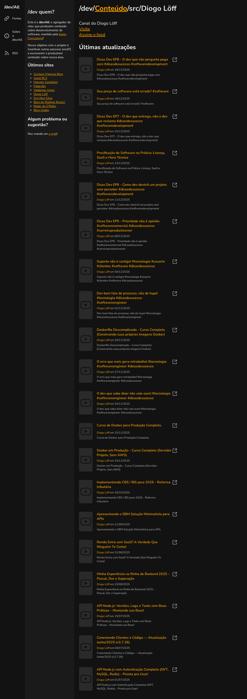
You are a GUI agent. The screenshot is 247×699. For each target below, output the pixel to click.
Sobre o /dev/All (17, 36)
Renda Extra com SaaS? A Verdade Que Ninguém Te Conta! (127, 544)
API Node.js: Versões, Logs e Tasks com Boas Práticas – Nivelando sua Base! (131, 608)
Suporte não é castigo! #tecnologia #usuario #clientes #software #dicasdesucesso (131, 263)
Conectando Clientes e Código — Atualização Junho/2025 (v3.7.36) (131, 640)
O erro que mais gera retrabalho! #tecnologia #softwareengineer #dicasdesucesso (131, 364)
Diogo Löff (41, 94)
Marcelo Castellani (46, 82)
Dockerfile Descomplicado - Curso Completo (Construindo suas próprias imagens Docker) (131, 332)
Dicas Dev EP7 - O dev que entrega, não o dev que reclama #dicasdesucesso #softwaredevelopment (132, 121)
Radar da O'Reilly (45, 106)
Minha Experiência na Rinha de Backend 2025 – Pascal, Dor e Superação (133, 576)
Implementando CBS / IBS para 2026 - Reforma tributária (134, 484)
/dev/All (11, 7)
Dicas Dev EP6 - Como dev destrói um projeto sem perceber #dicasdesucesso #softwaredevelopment (132, 189)
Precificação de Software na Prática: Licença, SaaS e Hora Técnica (131, 155)
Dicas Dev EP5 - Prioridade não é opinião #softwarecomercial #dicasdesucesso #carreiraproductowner (128, 226)
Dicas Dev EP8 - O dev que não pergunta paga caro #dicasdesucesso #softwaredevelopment (132, 61)
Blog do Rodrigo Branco (49, 102)
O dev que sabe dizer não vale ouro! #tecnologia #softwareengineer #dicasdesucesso (134, 395)
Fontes (16, 18)
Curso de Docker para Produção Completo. (129, 425)
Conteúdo (111, 8)
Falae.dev (40, 86)
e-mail (53, 134)
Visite (84, 29)
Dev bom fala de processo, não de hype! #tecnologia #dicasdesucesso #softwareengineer (127, 298)
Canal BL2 (40, 78)
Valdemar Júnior (44, 90)
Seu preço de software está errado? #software (133, 91)
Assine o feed (92, 35)
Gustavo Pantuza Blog (48, 74)
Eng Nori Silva (43, 98)
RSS (15, 53)
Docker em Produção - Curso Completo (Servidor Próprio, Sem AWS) (134, 452)
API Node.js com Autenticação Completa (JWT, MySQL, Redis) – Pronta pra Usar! (132, 671)
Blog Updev (41, 110)
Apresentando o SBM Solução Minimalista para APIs (133, 516)
